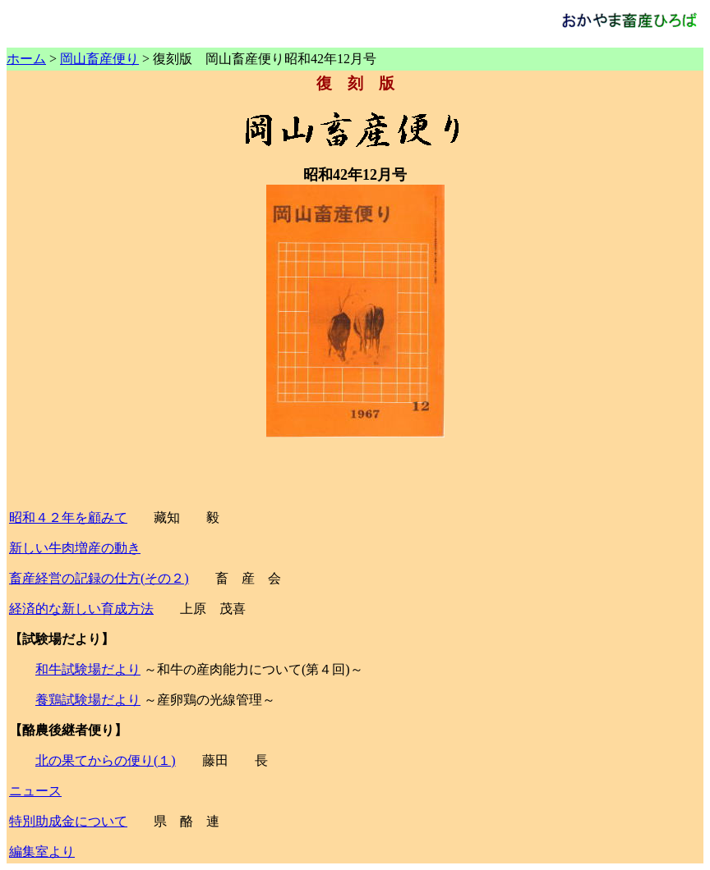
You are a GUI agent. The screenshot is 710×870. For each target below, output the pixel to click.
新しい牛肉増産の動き (75, 548)
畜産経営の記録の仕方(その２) (99, 578)
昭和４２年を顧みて (68, 517)
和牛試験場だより (88, 669)
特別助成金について (68, 821)
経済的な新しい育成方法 (81, 609)
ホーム (26, 59)
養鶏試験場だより (88, 700)
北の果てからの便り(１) (105, 760)
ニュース (35, 791)
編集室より (42, 852)
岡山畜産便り (99, 59)
